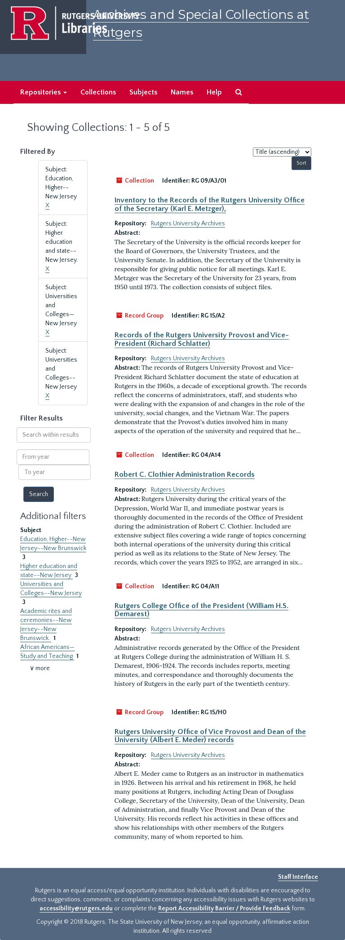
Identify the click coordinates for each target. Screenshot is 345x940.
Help (214, 92)
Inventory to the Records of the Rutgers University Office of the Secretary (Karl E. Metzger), (210, 204)
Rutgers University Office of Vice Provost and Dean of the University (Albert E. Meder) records (210, 736)
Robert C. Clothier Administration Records (185, 474)
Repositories (43, 92)
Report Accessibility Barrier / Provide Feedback (224, 908)
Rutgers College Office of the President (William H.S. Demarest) (201, 610)
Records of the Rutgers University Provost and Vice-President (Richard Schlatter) (202, 339)
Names (182, 92)
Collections (98, 92)
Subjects (143, 92)
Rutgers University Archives (188, 223)
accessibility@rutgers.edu (76, 908)
